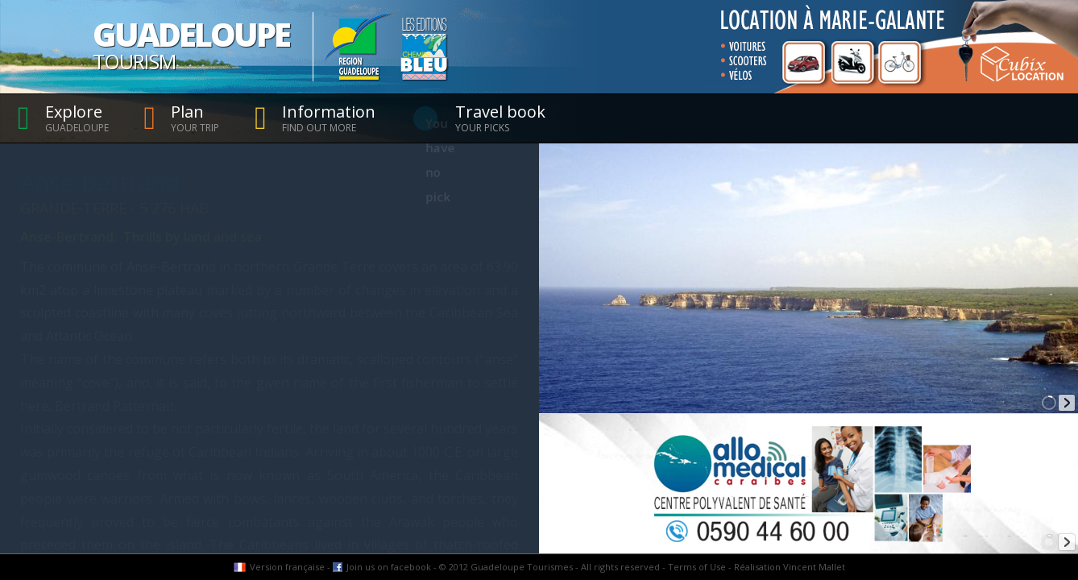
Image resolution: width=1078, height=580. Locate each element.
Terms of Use (697, 567)
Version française (287, 567)
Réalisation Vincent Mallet (789, 567)
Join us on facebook (388, 567)
